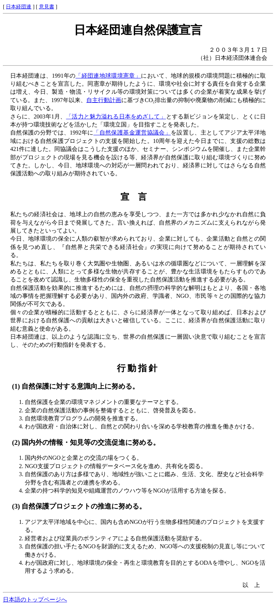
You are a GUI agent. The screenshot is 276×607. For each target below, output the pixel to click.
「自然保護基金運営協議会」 (131, 132)
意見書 (46, 6)
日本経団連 (18, 6)
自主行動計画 (103, 100)
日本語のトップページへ (35, 599)
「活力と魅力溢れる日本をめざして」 (116, 116)
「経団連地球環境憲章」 (108, 76)
